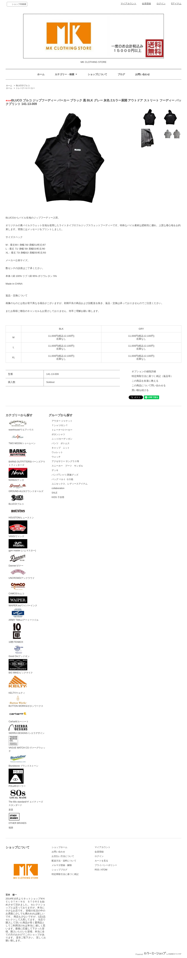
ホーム (41, 74)
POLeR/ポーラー (17, 778)
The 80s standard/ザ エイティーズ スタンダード (27, 797)
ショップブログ (59, 869)
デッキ (55, 470)
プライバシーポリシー (106, 865)
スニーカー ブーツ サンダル (67, 466)
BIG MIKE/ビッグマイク (21, 666)
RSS (97, 869)
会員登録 (146, 3)
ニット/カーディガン (62, 439)
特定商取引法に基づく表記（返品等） (152, 376)
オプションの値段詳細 (144, 371)
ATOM (104, 869)
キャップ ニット (62, 448)
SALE (54, 492)
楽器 (11, 809)
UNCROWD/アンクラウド (22, 574)
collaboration (58, 488)
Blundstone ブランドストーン (23, 760)
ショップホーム (59, 847)
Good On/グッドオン (19, 651)
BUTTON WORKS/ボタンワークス (26, 702)
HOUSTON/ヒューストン (21, 513)
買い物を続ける (140, 390)
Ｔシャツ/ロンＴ (60, 425)
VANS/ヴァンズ (18, 529)
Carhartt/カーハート (19, 716)
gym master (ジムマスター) (22, 545)
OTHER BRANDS (17, 818)
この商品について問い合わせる (149, 385)
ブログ (121, 74)
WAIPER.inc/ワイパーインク (23, 601)
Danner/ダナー (18, 560)
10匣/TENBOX (17, 633)
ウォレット (57, 452)
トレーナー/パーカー (25, 88)
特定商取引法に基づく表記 (65, 874)
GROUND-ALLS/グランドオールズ (26, 488)
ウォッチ (56, 457)
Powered (158, 954)
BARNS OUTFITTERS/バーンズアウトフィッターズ (27, 456)
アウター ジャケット (62, 421)
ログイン (161, 3)
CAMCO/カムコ (18, 588)
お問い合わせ (142, 74)
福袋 (11, 827)
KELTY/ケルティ (18, 685)
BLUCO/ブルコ (23, 85)
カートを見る (101, 860)
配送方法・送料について (64, 860)
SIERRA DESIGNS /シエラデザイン (27, 729)
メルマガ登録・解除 (62, 865)
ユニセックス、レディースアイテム (70, 483)
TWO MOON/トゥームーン (22, 439)
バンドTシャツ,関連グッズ (65, 474)
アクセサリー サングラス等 (65, 461)
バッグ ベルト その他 (62, 479)
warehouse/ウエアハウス (21, 425)
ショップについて (97, 74)
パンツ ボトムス (61, 443)
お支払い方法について (63, 856)
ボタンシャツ (58, 434)
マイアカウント (128, 3)
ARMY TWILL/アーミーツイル (24, 614)
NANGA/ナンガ (18, 475)
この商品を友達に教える (145, 380)
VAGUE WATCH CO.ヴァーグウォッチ (27, 744)
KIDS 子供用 (58, 497)
